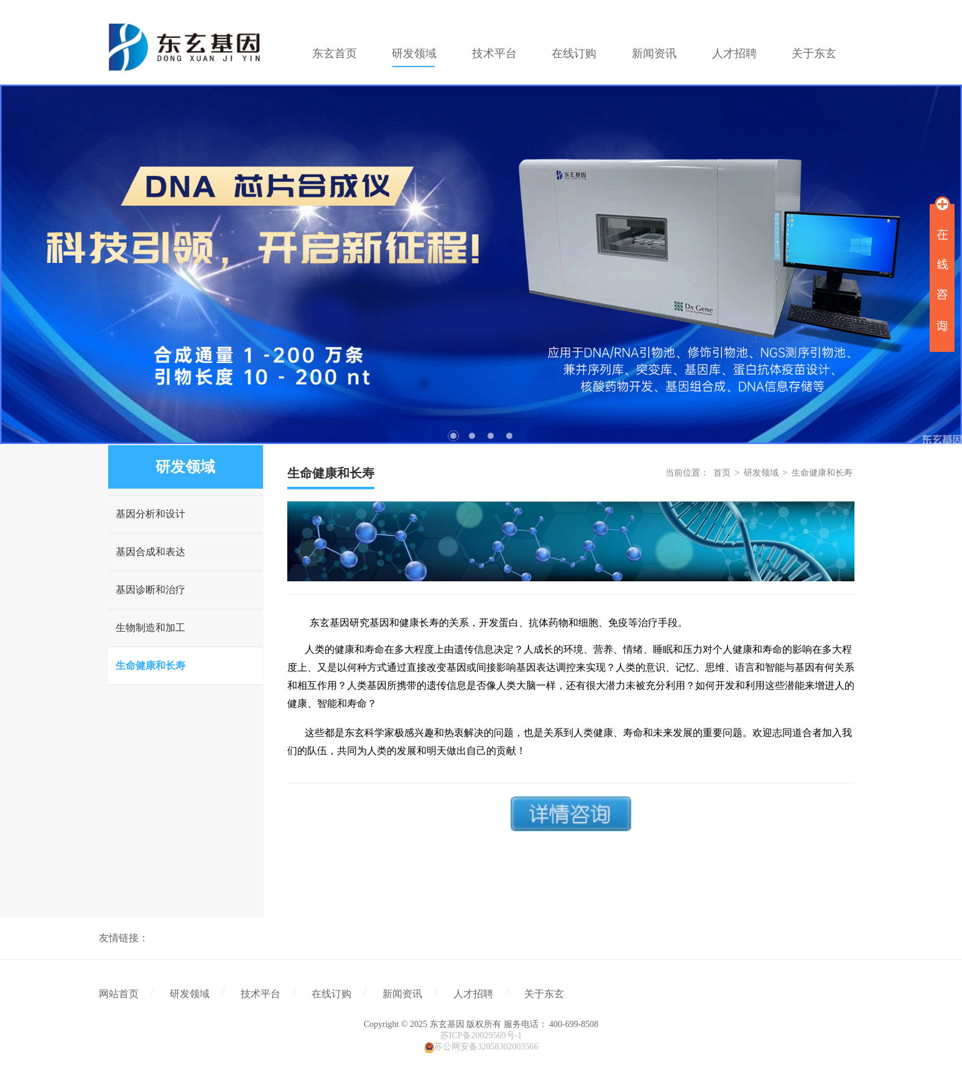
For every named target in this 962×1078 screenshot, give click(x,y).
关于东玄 (544, 993)
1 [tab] (453, 436)
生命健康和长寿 (150, 665)
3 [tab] (491, 436)
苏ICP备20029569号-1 (481, 1035)
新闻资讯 (402, 993)
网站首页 (119, 993)
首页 (722, 472)
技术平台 (260, 993)
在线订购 (331, 993)
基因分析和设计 (150, 514)
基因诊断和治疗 (150, 589)
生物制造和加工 (150, 627)
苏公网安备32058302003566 (486, 1046)
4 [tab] (509, 436)
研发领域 (761, 472)
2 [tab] (472, 436)
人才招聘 (473, 993)
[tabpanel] (481, 265)
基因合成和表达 (150, 551)
